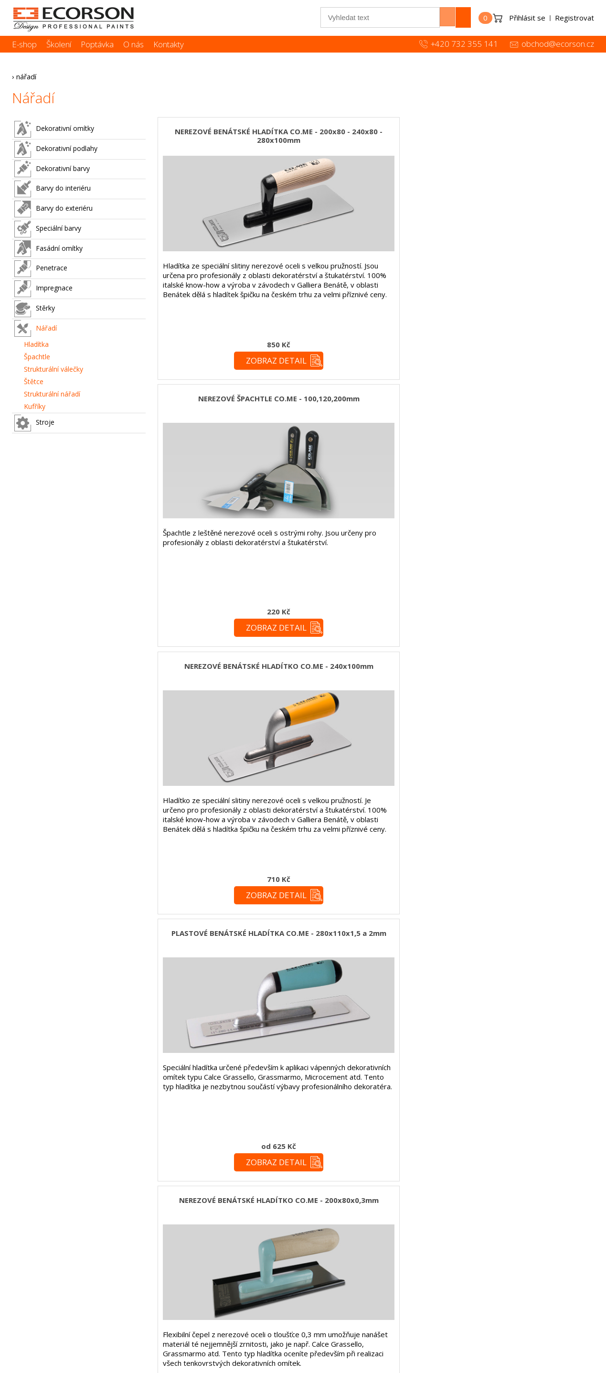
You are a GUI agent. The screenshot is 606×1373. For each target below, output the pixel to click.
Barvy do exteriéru (53, 209)
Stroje (34, 423)
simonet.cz (252, 1366)
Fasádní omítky (48, 248)
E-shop (24, 44)
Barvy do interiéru (52, 189)
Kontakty (168, 44)
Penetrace (40, 268)
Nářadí (35, 328)
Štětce (33, 381)
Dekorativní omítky (54, 129)
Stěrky (34, 308)
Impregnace (43, 288)
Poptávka (97, 44)
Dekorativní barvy (52, 169)
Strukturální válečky (53, 369)
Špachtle (37, 356)
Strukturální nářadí (52, 393)
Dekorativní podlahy (55, 149)
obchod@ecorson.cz (557, 43)
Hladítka (36, 344)
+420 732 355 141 (464, 43)
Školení (58, 44)
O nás (133, 44)
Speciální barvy (47, 229)
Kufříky (34, 406)
